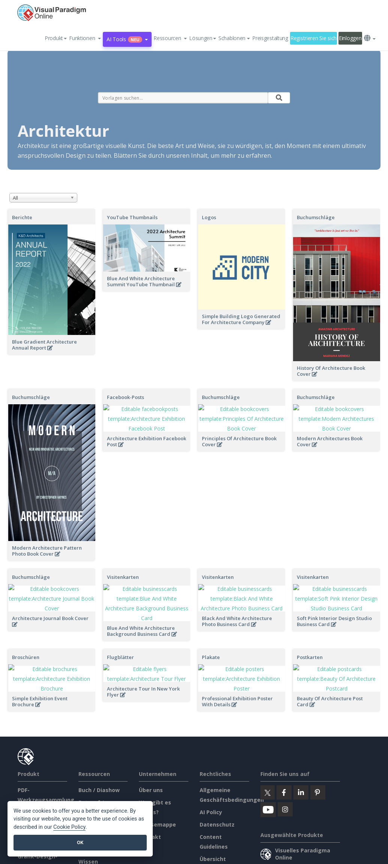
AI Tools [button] (127, 39)
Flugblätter (120, 631)
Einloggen (350, 38)
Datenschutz (217, 782)
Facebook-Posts (125, 397)
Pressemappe (157, 782)
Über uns (151, 748)
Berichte (22, 217)
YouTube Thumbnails (132, 217)
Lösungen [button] (202, 38)
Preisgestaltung (270, 38)
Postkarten (310, 631)
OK (80, 842)
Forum (86, 782)
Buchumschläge (316, 217)
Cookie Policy (69, 827)
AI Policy (211, 770)
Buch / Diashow (99, 748)
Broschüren (25, 631)
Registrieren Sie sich (313, 38)
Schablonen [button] (234, 38)
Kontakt (150, 794)
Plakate (211, 631)
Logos (209, 217)
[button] (85, 38)
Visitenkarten (123, 577)
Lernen (87, 794)
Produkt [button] (56, 38)
